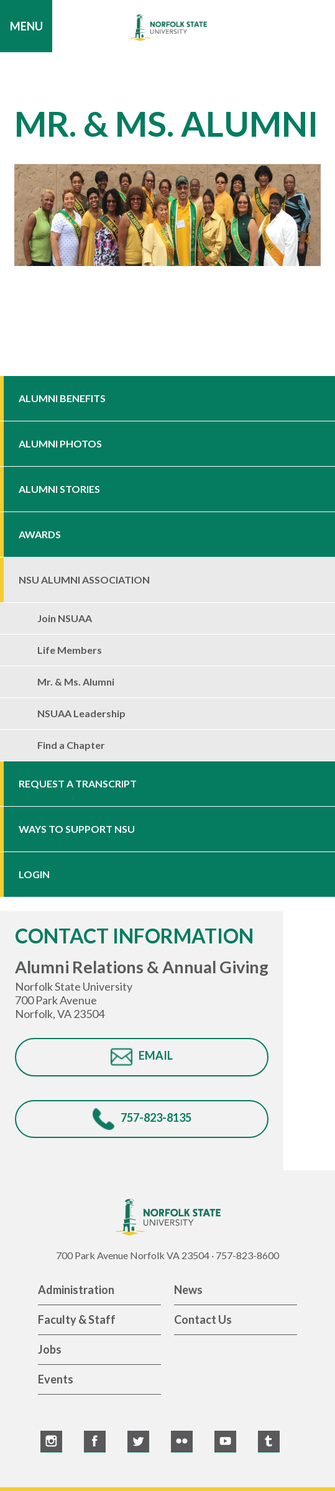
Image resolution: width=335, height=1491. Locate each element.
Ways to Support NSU (77, 829)
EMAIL (156, 1055)
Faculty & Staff (77, 1319)
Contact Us (203, 1319)
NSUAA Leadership (81, 713)
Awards (40, 534)
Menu (26, 26)
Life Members (69, 650)
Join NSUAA (64, 618)
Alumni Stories (59, 489)
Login (34, 874)
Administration (76, 1289)
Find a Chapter (71, 745)
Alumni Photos (60, 443)
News (188, 1289)
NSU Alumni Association (84, 579)
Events (55, 1379)
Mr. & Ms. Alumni (75, 681)
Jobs (50, 1349)
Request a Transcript (78, 783)
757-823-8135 (156, 1117)
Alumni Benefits (62, 398)
